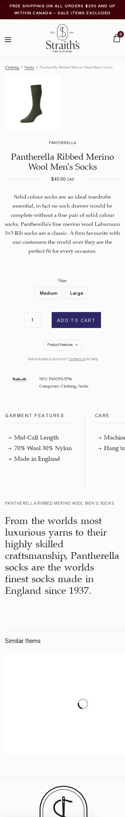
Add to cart (76, 320)
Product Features (60, 344)
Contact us (77, 359)
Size (62, 280)
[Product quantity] (32, 320)
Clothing (12, 67)
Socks (29, 67)
